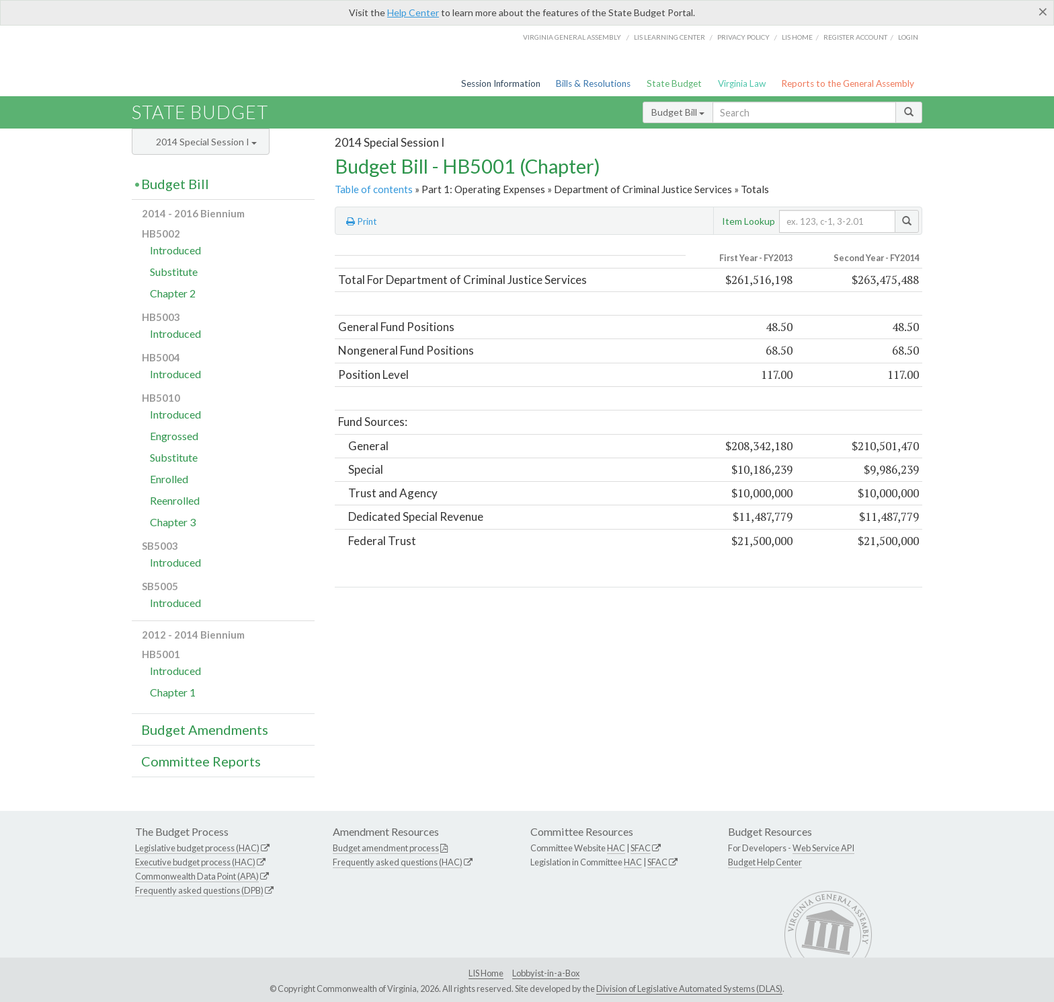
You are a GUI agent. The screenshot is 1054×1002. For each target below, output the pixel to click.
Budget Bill (677, 112)
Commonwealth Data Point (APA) (197, 876)
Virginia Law (742, 83)
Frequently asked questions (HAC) (397, 862)
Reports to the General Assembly (847, 83)
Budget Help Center (765, 862)
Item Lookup (748, 221)
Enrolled (169, 478)
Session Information (500, 83)
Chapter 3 (173, 521)
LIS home (797, 37)
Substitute (174, 271)
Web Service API (823, 848)
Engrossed (174, 435)
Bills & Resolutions (593, 83)
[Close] (1043, 11)
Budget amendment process (386, 848)
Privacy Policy (743, 37)
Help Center (413, 12)
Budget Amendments (204, 729)
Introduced (175, 250)
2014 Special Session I (206, 141)
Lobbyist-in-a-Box (545, 973)
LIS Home (486, 973)
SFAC (641, 848)
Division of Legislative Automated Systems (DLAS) (689, 988)
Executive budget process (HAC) (195, 862)
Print (361, 221)
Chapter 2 (173, 293)
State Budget (674, 83)
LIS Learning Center (669, 37)
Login (908, 37)
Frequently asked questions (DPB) (199, 890)
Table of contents (374, 189)
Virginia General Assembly (572, 37)
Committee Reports (201, 761)
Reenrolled (175, 500)
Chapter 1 (173, 692)
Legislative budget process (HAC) (197, 848)
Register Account (855, 37)
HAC (616, 848)
